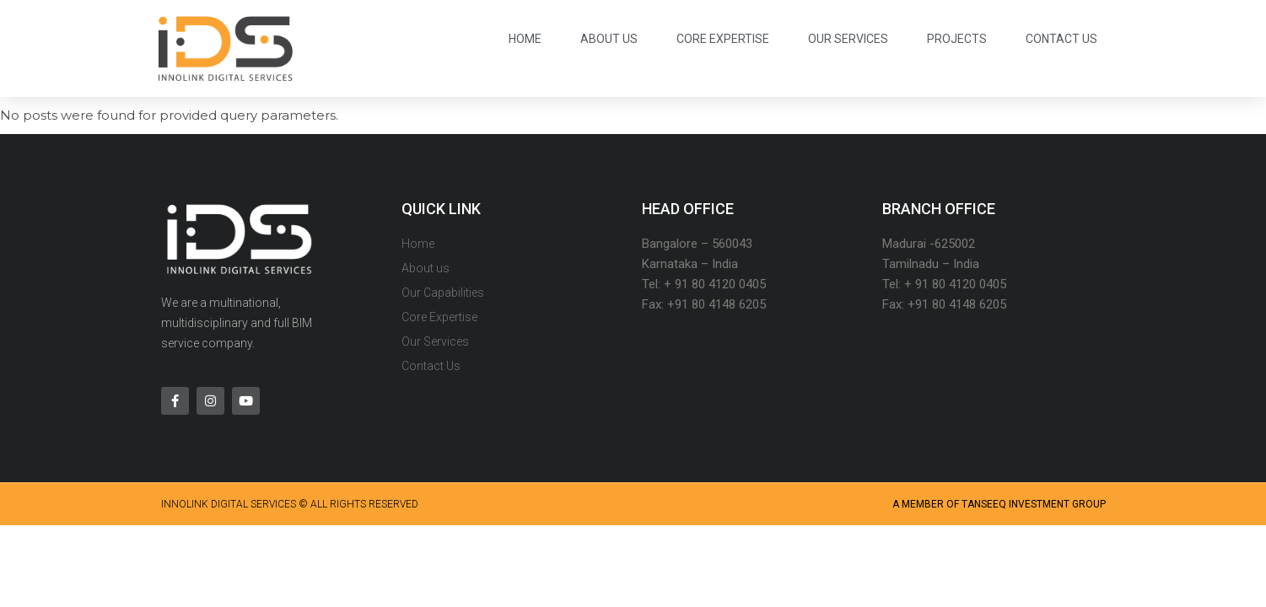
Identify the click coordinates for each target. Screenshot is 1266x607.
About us (609, 39)
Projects (957, 39)
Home (525, 39)
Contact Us (1061, 39)
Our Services (848, 39)
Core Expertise (722, 39)
